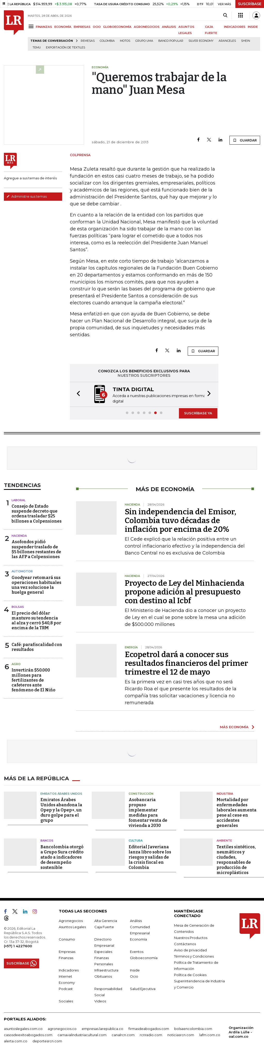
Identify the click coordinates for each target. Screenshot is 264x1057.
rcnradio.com (151, 1034)
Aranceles (227, 41)
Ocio (134, 976)
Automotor (22, 571)
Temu (36, 47)
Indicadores (69, 969)
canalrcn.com (123, 1034)
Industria (225, 793)
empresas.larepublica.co (102, 1028)
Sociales (66, 1000)
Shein (245, 41)
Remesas (88, 41)
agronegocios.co (62, 1028)
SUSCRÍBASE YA (198, 412)
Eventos (136, 951)
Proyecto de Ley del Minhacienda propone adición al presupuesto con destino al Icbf (184, 591)
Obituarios (103, 976)
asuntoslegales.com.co (23, 1028)
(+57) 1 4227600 (18, 945)
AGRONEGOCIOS (147, 27)
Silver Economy (200, 41)
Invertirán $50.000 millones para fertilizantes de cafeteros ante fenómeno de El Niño (33, 679)
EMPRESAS (82, 27)
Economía (138, 938)
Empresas (67, 951)
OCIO (97, 27)
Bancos (46, 840)
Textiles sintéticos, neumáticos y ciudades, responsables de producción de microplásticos (236, 859)
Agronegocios (71, 920)
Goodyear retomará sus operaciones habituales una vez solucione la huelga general (36, 584)
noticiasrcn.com (180, 1034)
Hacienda (19, 535)
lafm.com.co (209, 1034)
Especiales (103, 951)
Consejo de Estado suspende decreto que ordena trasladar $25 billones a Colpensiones (37, 513)
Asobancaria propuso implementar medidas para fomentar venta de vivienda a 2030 (148, 812)
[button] (77, 394)
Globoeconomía (144, 957)
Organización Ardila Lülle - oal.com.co (241, 1031)
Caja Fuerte (104, 926)
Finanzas (66, 957)
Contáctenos (185, 943)
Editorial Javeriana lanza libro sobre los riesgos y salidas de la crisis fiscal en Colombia (150, 856)
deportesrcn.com (47, 1040)
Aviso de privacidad (190, 949)
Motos (125, 41)
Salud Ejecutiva (142, 988)
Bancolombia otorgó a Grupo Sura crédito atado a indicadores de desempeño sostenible (62, 856)
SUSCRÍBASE (249, 4)
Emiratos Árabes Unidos (61, 793)
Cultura (136, 840)
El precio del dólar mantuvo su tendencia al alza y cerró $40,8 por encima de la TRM (36, 620)
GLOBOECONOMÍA (117, 27)
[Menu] (32, 26)
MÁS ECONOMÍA (234, 726)
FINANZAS (44, 27)
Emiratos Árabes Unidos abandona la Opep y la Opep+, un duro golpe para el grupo (61, 809)
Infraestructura (106, 969)
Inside (135, 969)
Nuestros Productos (190, 937)
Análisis (136, 920)
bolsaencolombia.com (193, 1028)
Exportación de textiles (65, 47)
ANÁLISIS (169, 27)
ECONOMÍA (62, 27)
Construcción (141, 793)
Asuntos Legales (72, 926)
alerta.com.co (15, 1040)
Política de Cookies (190, 974)
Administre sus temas (26, 196)
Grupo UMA (144, 41)
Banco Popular (170, 41)
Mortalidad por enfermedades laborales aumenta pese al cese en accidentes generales (237, 812)
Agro (16, 663)
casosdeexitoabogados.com (28, 1034)
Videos (100, 1000)
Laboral (19, 499)
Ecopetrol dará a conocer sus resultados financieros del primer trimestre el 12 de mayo (186, 662)
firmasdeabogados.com (148, 1028)
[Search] (225, 15)
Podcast (66, 988)
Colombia (107, 41)
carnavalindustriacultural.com (81, 1034)
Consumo (67, 938)
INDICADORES (234, 27)
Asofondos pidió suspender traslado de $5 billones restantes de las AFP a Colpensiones (36, 549)
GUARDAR (245, 140)
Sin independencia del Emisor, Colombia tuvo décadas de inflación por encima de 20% (180, 520)
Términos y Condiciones (194, 955)
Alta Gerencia (105, 920)
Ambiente (224, 840)
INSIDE (253, 27)
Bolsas (18, 606)
